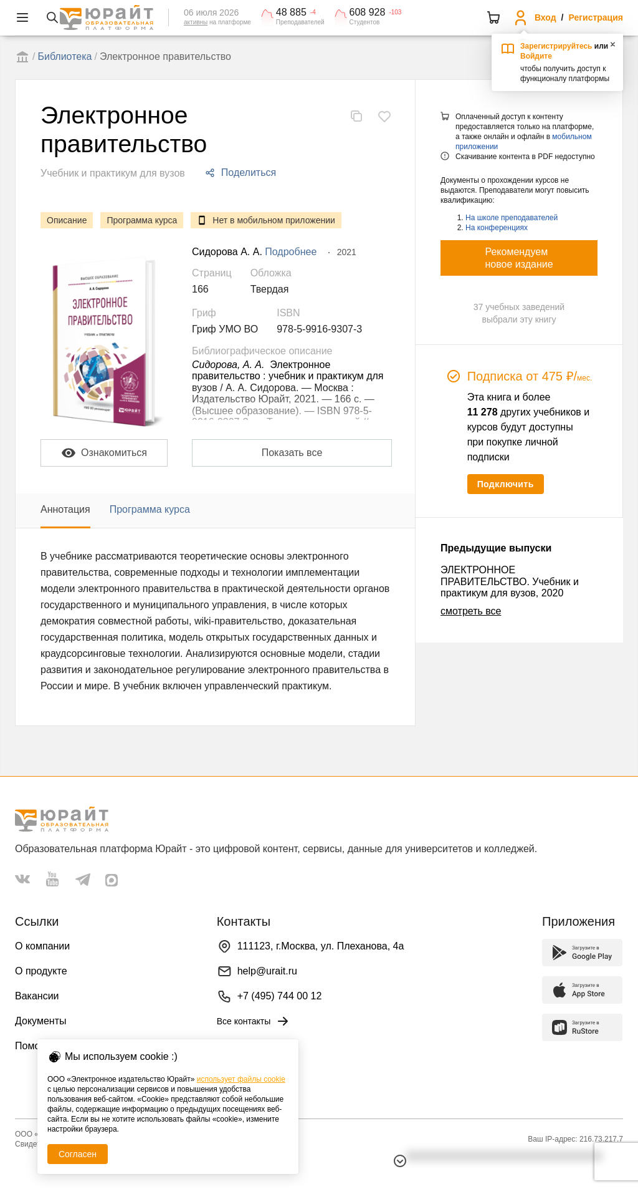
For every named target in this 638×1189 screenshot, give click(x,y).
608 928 (368, 12)
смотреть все (470, 611)
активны (195, 22)
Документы (40, 1021)
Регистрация (595, 17)
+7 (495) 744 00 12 (279, 996)
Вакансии (37, 996)
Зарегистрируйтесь (556, 46)
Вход (545, 17)
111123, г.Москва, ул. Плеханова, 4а (320, 946)
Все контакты (254, 1021)
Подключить (505, 484)
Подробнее (291, 251)
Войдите (536, 56)
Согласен (78, 1154)
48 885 (291, 12)
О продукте (41, 971)
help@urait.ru (267, 971)
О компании (42, 946)
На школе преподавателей (511, 217)
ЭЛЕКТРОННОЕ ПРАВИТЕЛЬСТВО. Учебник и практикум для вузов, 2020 (509, 581)
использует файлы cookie (241, 1079)
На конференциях (496, 227)
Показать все (292, 452)
